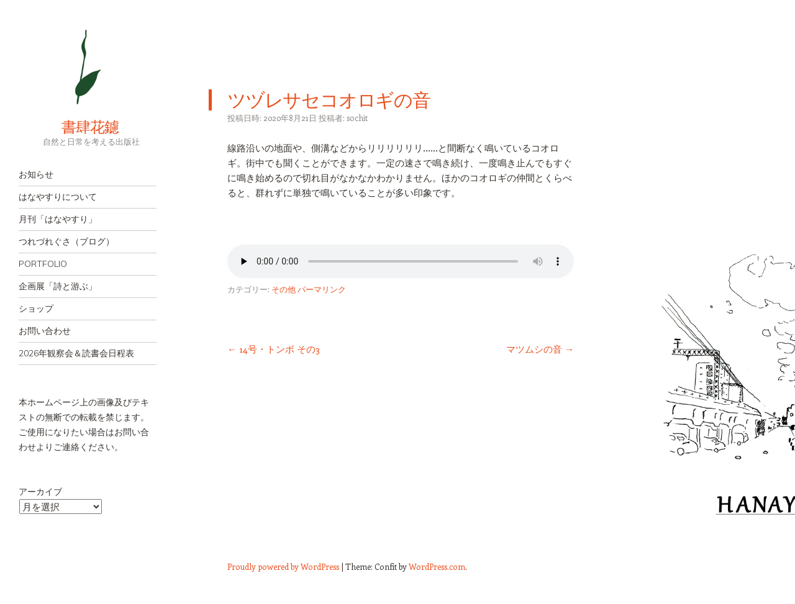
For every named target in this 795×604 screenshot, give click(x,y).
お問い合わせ (45, 330)
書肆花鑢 (68, 126)
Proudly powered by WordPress (283, 566)
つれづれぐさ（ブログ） (66, 241)
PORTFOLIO (43, 263)
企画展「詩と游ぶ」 (58, 286)
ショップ (36, 308)
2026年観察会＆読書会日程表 (76, 353)
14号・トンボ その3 (273, 349)
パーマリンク (322, 289)
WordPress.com (437, 566)
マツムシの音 (540, 349)
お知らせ (36, 174)
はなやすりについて (58, 196)
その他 (283, 289)
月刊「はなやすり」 (58, 219)
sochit (357, 117)
